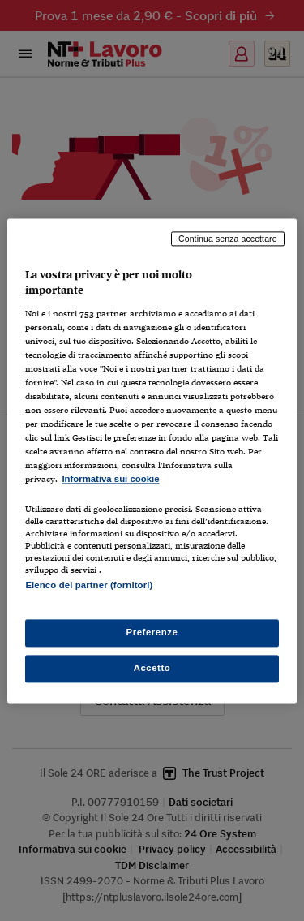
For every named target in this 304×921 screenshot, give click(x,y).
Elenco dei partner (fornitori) (88, 585)
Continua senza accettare (227, 238)
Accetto (152, 668)
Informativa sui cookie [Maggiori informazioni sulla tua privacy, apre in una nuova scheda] (110, 479)
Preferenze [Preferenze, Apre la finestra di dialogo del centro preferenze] (152, 632)
